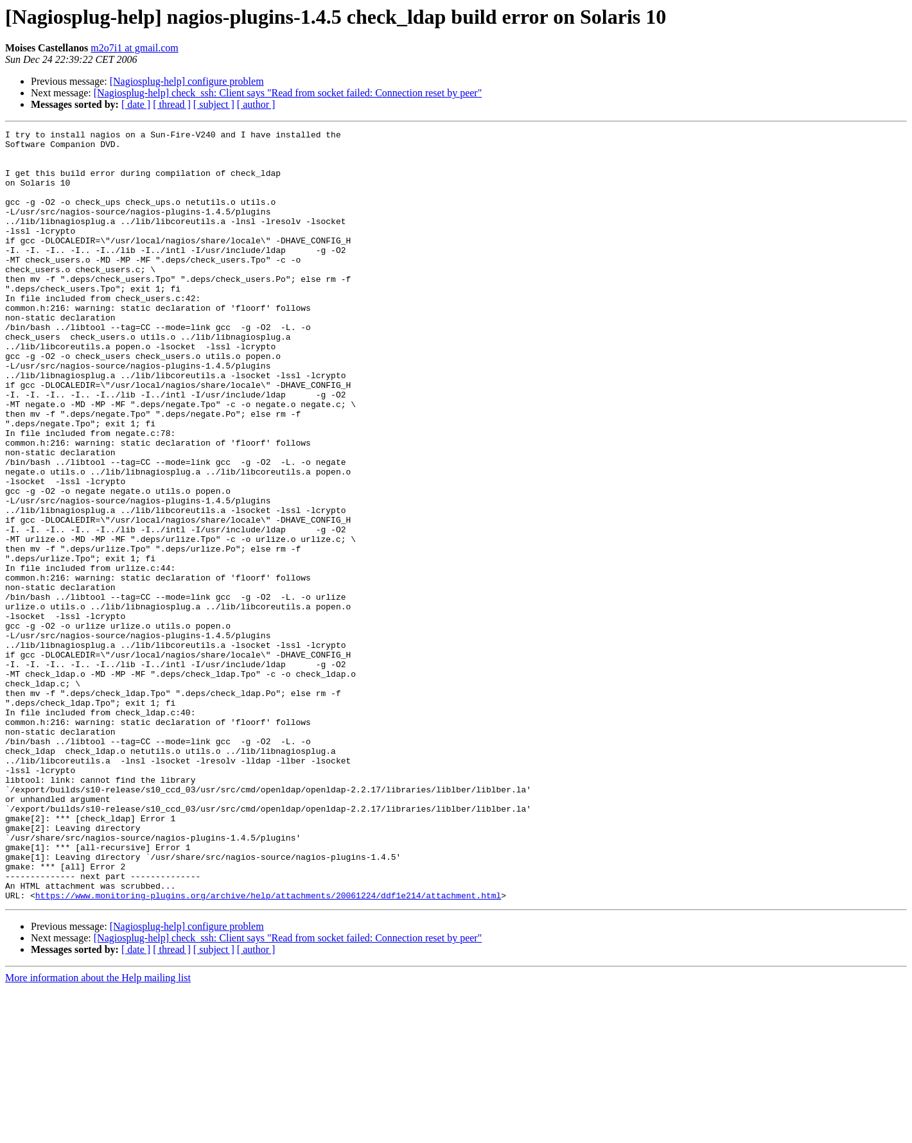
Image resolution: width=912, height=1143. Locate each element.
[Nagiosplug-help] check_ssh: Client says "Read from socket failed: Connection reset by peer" (288, 92)
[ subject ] (213, 104)
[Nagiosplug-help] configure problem (187, 81)
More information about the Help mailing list (98, 1131)
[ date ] (135, 104)
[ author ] (256, 104)
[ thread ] (172, 104)
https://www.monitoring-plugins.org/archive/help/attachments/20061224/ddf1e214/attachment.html (268, 1049)
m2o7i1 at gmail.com (134, 47)
